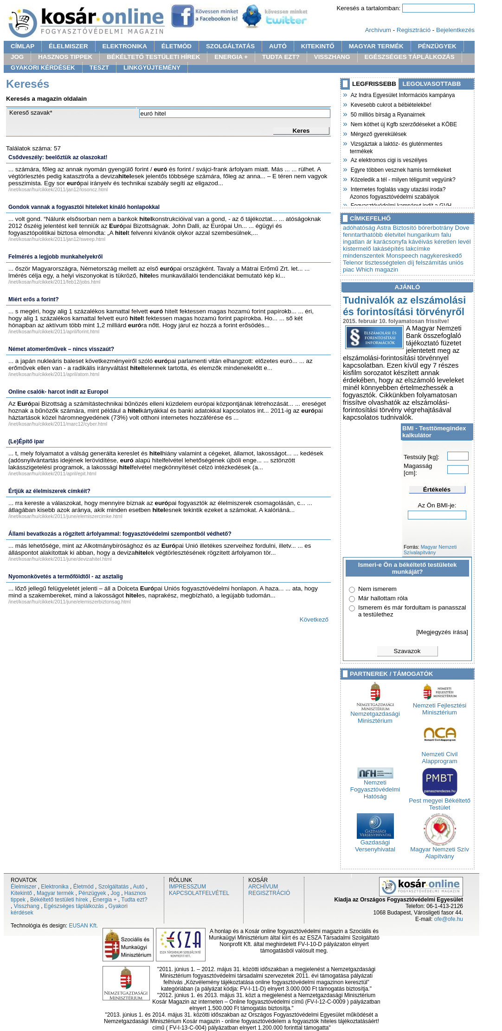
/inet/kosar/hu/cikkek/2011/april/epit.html (52, 473)
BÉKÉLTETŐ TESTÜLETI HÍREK (153, 56)
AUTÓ (278, 46)
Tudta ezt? (134, 899)
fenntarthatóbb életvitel (374, 234)
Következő (314, 619)
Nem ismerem (377, 588)
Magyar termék (55, 893)
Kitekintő (21, 893)
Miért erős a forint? (33, 299)
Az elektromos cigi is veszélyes (388, 159)
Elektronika (54, 886)
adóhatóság (359, 227)
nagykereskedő (441, 255)
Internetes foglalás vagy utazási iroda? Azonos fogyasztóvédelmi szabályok (397, 192)
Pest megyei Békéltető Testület (439, 801)
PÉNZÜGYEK (437, 46)
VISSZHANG (332, 56)
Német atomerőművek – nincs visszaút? (61, 349)
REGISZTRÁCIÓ (269, 893)
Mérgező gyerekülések (378, 133)
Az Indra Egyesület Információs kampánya (402, 94)
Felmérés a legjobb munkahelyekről (55, 256)
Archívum (378, 29)
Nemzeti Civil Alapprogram (440, 755)
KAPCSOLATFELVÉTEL (199, 893)
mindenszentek (364, 255)
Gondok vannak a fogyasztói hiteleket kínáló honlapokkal (84, 207)
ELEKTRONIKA (125, 46)
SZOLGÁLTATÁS (230, 46)
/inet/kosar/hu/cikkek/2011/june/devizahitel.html (60, 559)
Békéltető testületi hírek (59, 899)
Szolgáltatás (113, 886)
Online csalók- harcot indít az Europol (58, 392)
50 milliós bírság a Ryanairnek (387, 113)
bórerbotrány (435, 227)
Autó (139, 886)
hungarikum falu (429, 234)
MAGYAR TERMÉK (376, 46)
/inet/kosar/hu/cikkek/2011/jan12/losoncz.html (58, 189)
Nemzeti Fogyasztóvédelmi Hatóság (375, 786)
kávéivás (421, 241)
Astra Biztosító (397, 227)
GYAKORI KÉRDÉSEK (43, 67)
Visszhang (26, 906)
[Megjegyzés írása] (442, 632)
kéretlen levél (452, 241)
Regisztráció (414, 29)
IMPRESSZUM (187, 886)
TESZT (99, 67)
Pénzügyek (92, 893)
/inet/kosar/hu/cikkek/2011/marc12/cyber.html (57, 424)
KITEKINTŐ (318, 46)
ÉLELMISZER (68, 46)
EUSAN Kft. (83, 925)
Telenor (353, 262)
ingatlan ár (357, 241)
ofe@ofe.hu (448, 919)
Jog (114, 893)
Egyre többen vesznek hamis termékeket (400, 169)
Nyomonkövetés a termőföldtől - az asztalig (65, 576)
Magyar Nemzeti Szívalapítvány (430, 549)
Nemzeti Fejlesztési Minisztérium (440, 706)
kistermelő (357, 248)
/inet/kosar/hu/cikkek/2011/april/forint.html (53, 331)
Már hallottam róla (383, 598)
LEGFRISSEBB (374, 83)
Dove (462, 227)
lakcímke (418, 248)
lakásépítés (388, 248)
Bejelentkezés (455, 29)
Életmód (83, 886)
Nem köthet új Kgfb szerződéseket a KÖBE (403, 123)
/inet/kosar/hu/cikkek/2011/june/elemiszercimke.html (65, 516)
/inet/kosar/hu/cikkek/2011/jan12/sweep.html (56, 239)
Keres (300, 130)
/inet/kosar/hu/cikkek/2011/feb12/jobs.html (54, 282)
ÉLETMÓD (176, 46)
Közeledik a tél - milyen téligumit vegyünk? (403, 178)
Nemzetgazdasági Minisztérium (375, 714)
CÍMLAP (22, 46)
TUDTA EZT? (281, 56)
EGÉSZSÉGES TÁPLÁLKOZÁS (410, 56)
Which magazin (377, 269)
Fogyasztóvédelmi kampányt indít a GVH (400, 204)
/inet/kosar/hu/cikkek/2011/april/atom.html (53, 374)
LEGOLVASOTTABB (432, 83)
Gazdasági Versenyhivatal (375, 843)
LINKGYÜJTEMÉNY (151, 67)
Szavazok (407, 651)
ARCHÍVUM (263, 886)
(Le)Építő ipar (26, 441)
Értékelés (437, 489)
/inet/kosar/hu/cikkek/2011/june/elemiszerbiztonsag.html (69, 601)
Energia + (105, 899)
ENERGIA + (231, 56)
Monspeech (402, 255)
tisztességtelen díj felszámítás (406, 262)
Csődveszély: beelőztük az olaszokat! (57, 157)
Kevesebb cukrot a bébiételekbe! (390, 104)
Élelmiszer (23, 886)
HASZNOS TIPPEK (65, 56)
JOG (17, 56)
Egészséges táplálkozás (74, 906)
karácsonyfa (390, 241)
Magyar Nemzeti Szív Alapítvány (439, 850)
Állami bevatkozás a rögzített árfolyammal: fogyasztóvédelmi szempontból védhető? (120, 534)
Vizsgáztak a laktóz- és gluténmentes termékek (396, 146)
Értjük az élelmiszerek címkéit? (49, 491)
